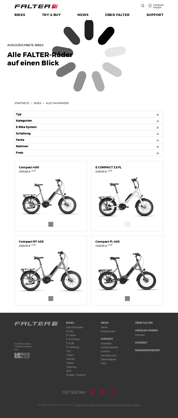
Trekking (71, 367)
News (105, 323)
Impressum (82, 404)
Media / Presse (131, 404)
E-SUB (70, 343)
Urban (70, 355)
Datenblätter (108, 359)
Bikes (37, 103)
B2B (120, 404)
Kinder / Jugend (75, 374)
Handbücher (108, 355)
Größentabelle (109, 347)
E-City (69, 331)
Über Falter (144, 323)
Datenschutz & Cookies (103, 404)
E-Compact (73, 339)
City (68, 351)
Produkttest (108, 331)
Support (107, 339)
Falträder (106, 343)
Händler (140, 335)
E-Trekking (72, 347)
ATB (68, 370)
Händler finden (146, 330)
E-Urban (71, 335)
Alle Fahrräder (74, 327)
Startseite (21, 103)
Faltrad (70, 359)
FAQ (103, 363)
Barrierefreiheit (147, 350)
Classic (70, 362)
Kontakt (141, 342)
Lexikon (105, 351)
